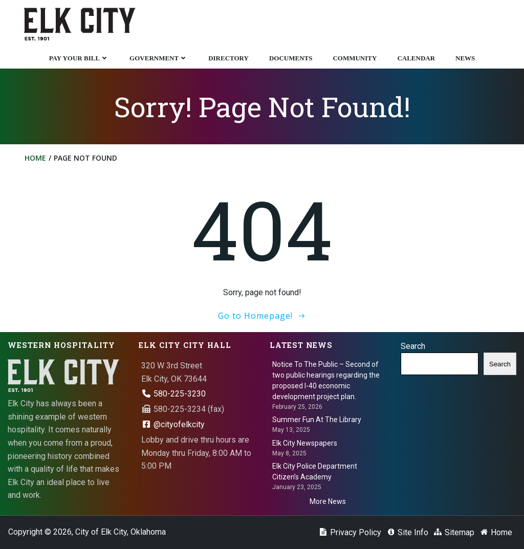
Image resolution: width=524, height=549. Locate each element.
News (465, 58)
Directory (228, 58)
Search (413, 346)
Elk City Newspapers (304, 443)
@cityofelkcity (173, 424)
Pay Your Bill (79, 58)
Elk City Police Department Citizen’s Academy (314, 471)
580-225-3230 (173, 394)
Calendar (416, 58)
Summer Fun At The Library (316, 419)
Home (35, 158)
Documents (291, 58)
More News (328, 501)
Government (158, 58)
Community (355, 58)
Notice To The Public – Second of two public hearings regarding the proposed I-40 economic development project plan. (326, 380)
